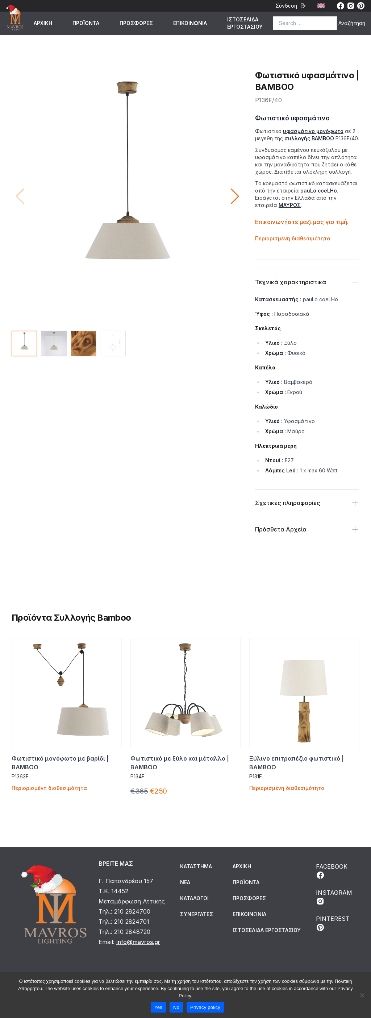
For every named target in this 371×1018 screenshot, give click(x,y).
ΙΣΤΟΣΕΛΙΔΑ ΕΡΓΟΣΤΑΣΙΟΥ (245, 23)
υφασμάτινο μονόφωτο (313, 131)
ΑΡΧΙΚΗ (43, 23)
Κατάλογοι (194, 898)
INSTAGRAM (334, 897)
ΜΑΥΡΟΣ (290, 205)
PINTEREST (333, 923)
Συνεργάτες (196, 914)
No (176, 1007)
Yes (158, 1007)
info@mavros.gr (138, 941)
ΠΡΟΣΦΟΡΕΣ (136, 23)
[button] (235, 196)
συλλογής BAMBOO (309, 138)
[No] (362, 995)
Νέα (185, 882)
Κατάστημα (196, 866)
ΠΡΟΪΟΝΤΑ (85, 23)
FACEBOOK (331, 871)
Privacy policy (205, 1007)
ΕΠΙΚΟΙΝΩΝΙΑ (190, 23)
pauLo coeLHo (318, 190)
